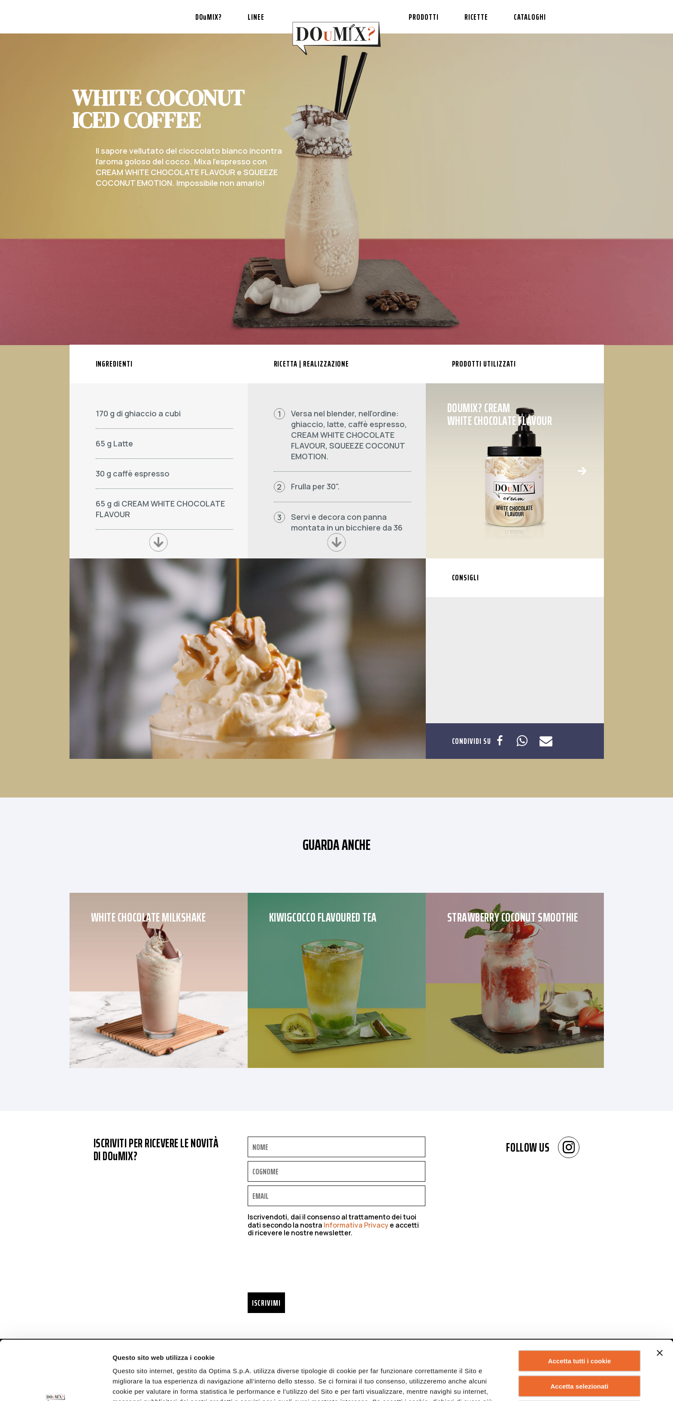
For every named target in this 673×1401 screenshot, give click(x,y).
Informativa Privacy (356, 1225)
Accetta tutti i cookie (579, 1305)
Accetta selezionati (579, 1330)
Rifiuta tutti (579, 1355)
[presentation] (313, 1267)
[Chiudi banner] (660, 1297)
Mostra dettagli (435, 1384)
